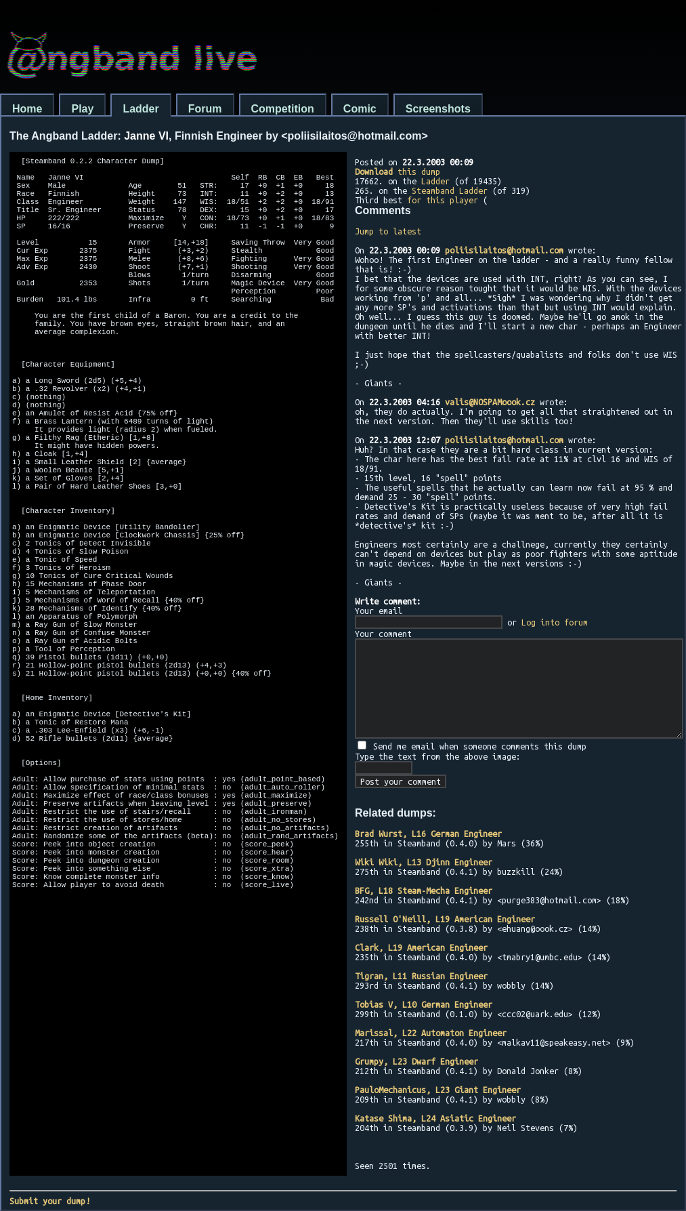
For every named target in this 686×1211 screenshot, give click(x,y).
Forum (205, 109)
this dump (397, 171)
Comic (360, 109)
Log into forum (554, 622)
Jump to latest (388, 231)
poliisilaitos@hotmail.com (504, 250)
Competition (282, 109)
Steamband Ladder (450, 190)
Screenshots (438, 109)
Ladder (140, 109)
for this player (442, 200)
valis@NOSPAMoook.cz (490, 402)
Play (82, 109)
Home (27, 109)
